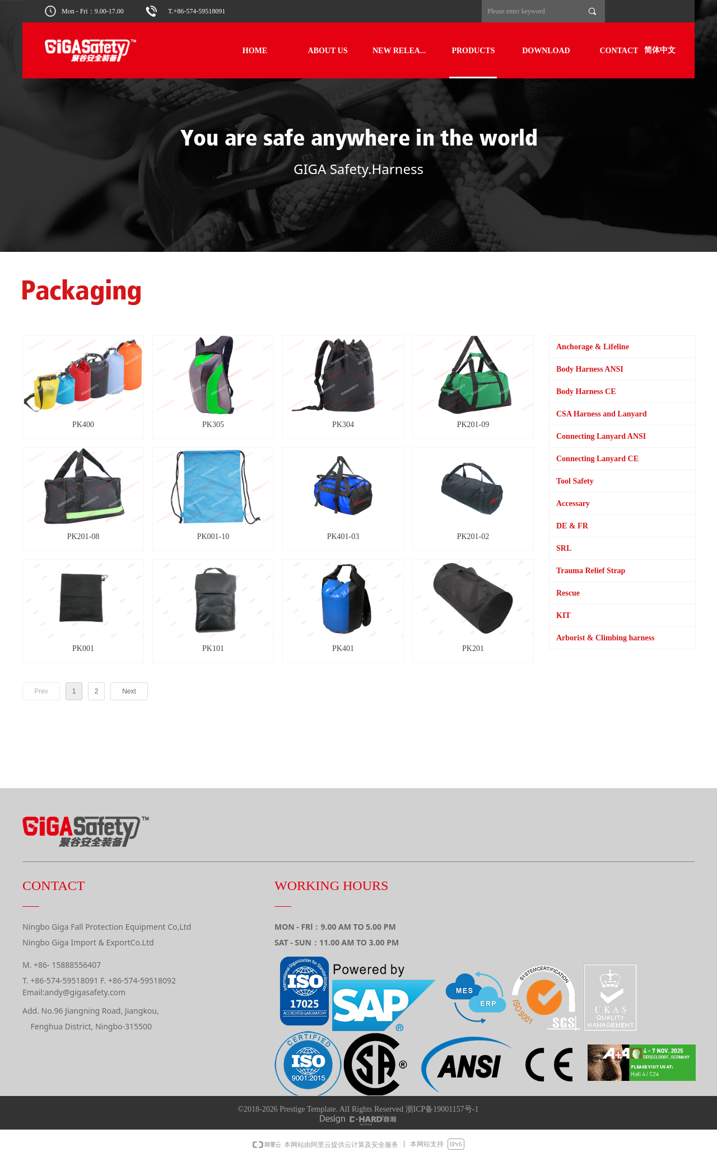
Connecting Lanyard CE (597, 459)
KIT (563, 615)
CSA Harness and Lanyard (601, 414)
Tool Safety (575, 481)
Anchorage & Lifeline (592, 347)
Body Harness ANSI (589, 369)
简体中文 (660, 50)
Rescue (568, 593)
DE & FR (572, 526)
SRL (563, 548)
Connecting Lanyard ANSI (601, 436)
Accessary (573, 503)
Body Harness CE (586, 391)
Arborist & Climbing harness (605, 638)
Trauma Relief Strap (590, 570)
